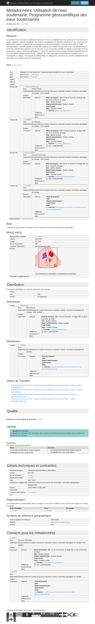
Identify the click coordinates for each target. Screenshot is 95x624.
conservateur (30, 152)
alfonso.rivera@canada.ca (63, 110)
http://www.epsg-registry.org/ (60, 522)
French (14, 510)
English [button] (84, 3)
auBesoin (33, 492)
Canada (49, 510)
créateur (28, 119)
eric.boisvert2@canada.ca (63, 143)
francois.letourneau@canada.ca (64, 176)
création (33, 77)
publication (34, 74)
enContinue (18, 65)
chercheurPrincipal (32, 87)
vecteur (39, 236)
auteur (14, 538)
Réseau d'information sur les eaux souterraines (30, 3)
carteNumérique (27, 219)
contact (28, 185)
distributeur (24, 305)
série (40, 419)
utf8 (31, 475)
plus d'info (24, 24)
